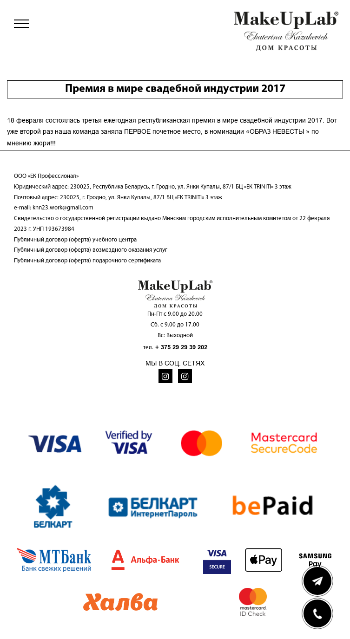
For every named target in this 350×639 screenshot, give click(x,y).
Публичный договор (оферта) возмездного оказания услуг (90, 250)
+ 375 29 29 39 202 (181, 347)
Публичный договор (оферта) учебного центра (75, 240)
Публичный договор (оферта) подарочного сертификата (87, 261)
